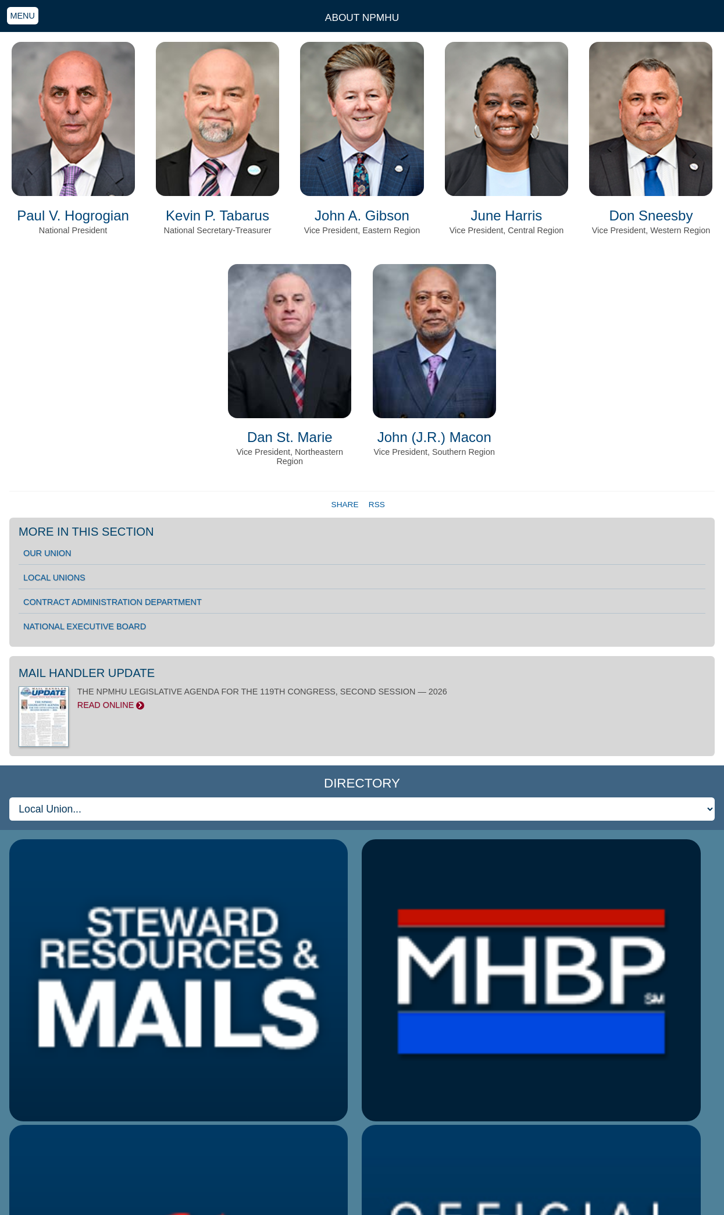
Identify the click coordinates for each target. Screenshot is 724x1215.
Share (346, 504)
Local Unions (54, 577)
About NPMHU (362, 17)
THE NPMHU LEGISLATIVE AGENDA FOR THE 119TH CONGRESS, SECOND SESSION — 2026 (362, 698)
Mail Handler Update (87, 673)
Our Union (47, 553)
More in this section (86, 531)
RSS (377, 504)
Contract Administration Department (112, 602)
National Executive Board (84, 626)
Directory (362, 783)
